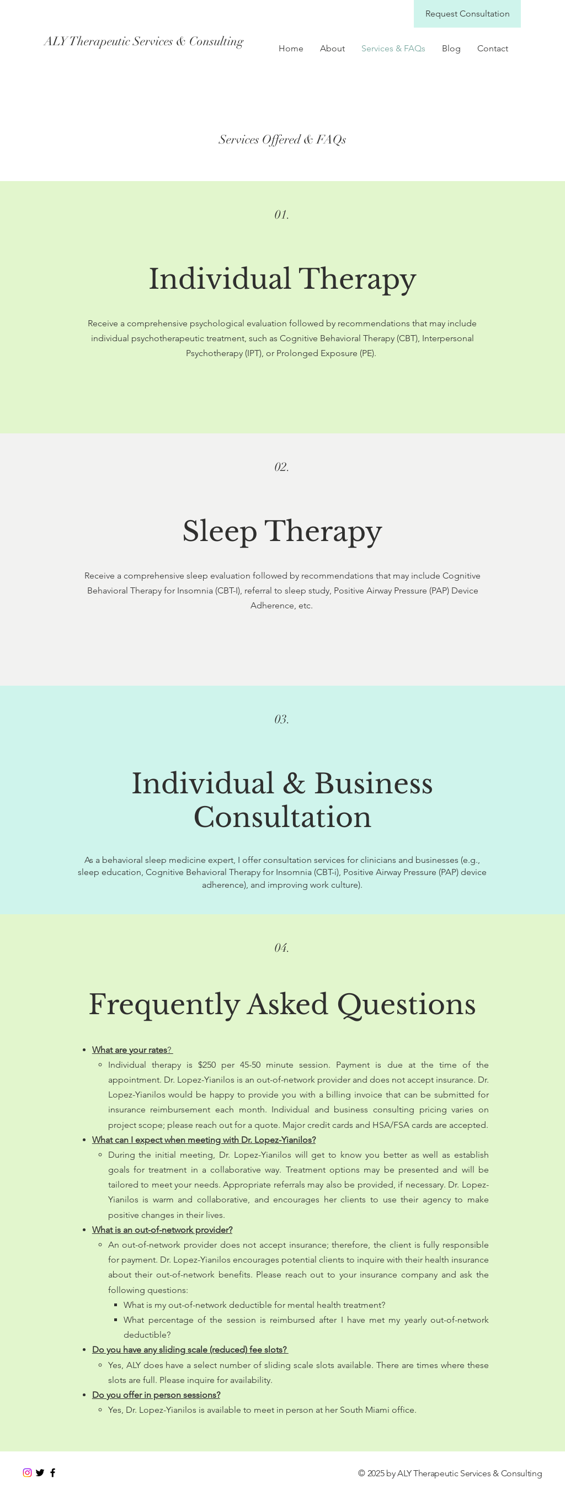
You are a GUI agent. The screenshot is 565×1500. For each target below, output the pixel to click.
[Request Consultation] (467, 14)
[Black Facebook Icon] (52, 1472)
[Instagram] (27, 1472)
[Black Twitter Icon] (40, 1472)
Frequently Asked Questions (282, 1004)
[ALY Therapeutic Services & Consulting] (143, 41)
